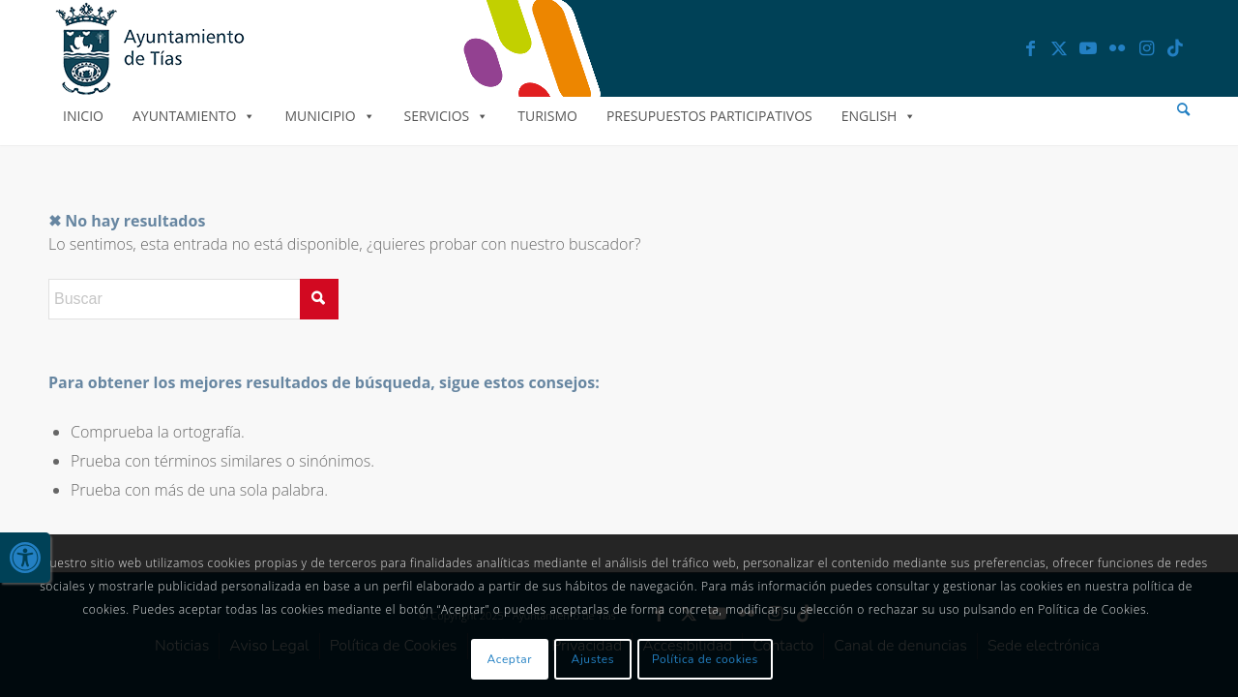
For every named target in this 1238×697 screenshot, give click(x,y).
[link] (25, 557)
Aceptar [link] (510, 659)
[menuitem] (1183, 110)
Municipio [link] (329, 115)
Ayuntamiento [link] (194, 115)
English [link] (879, 115)
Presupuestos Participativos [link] (709, 115)
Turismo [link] (547, 115)
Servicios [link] (446, 115)
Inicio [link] (83, 115)
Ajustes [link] (593, 659)
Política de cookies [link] (705, 659)
